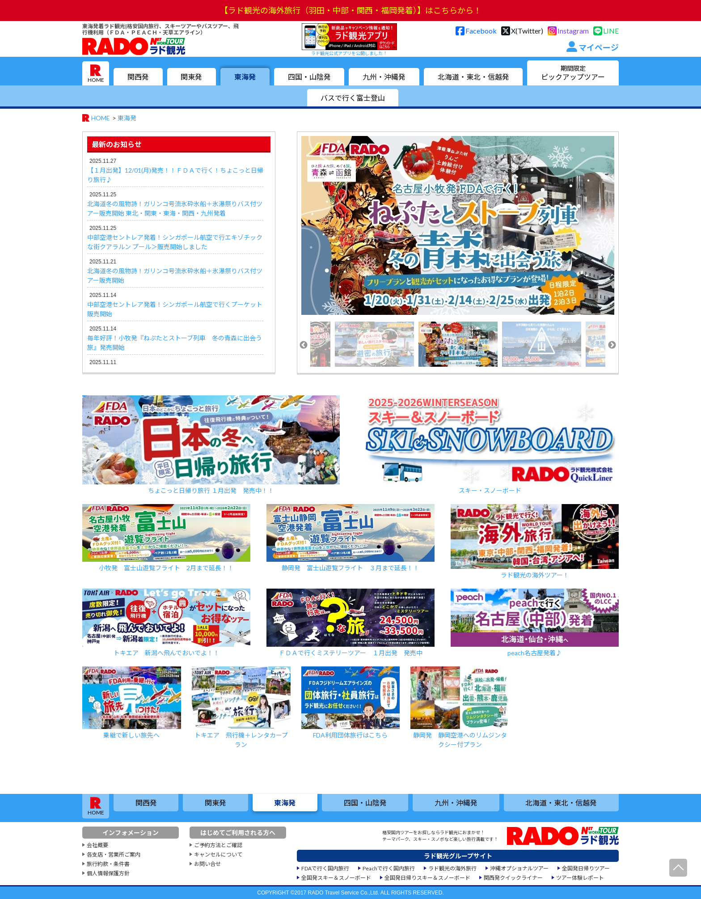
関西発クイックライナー (513, 877)
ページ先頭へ (678, 868)
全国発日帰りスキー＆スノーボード (427, 877)
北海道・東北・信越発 (473, 76)
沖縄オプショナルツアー (519, 868)
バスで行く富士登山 (353, 97)
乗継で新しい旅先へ (131, 702)
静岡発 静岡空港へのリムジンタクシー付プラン (459, 707)
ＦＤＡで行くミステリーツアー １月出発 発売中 (350, 623)
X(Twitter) (527, 30)
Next (612, 345)
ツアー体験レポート (580, 877)
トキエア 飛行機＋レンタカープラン (241, 707)
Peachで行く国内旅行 (389, 868)
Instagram (573, 30)
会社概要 (97, 845)
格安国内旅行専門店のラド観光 (133, 46)
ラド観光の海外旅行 (452, 868)
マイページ (599, 47)
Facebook (481, 30)
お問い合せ (207, 864)
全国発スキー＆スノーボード (336, 877)
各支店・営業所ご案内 (113, 854)
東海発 (245, 76)
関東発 (191, 76)
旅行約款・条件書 (108, 864)
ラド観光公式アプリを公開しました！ (349, 39)
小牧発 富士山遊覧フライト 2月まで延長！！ (166, 538)
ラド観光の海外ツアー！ (535, 541)
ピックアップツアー (573, 72)
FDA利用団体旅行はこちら (350, 702)
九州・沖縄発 (384, 76)
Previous (303, 345)
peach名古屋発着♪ (535, 623)
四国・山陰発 (309, 76)
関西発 (138, 76)
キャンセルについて (218, 854)
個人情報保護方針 (108, 873)
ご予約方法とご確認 (218, 845)
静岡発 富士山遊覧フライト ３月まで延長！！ (350, 538)
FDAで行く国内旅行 (325, 868)
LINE (611, 30)
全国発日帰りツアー (586, 868)
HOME (96, 79)
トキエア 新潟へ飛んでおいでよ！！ (166, 623)
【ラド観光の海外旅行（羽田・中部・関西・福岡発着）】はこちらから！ (350, 10)
